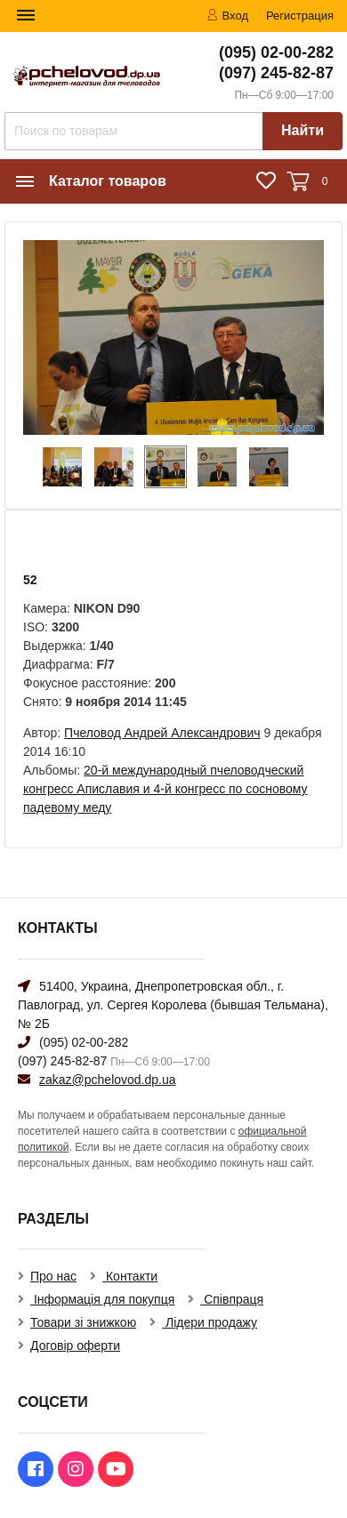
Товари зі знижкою (83, 1322)
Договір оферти (75, 1345)
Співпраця (231, 1299)
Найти (302, 130)
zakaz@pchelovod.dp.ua (107, 1079)
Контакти (129, 1276)
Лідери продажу (209, 1322)
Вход (227, 15)
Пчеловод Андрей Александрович (162, 733)
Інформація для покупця (102, 1299)
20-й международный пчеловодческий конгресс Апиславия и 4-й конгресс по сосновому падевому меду (165, 789)
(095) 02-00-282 (276, 52)
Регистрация (300, 15)
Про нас (53, 1276)
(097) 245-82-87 (276, 73)
